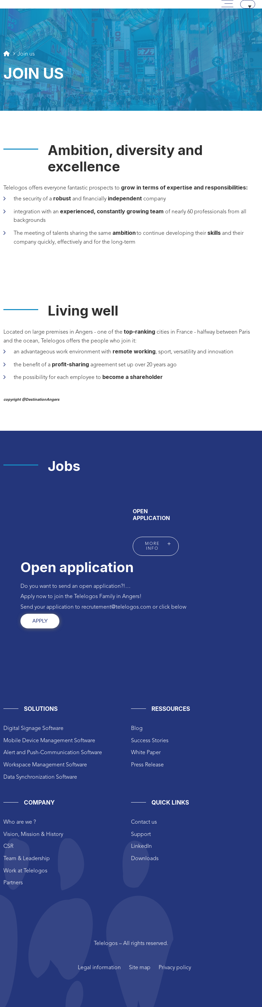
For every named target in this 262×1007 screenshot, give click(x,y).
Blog (137, 728)
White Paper (146, 753)
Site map (139, 968)
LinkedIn (141, 846)
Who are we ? (19, 822)
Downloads (145, 858)
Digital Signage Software (33, 728)
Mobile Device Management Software (49, 741)
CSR (8, 846)
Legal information (99, 968)
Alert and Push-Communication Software (52, 753)
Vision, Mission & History (33, 834)
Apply (39, 621)
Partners (13, 883)
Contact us (144, 822)
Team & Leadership (26, 858)
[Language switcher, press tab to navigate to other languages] (247, 4)
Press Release (147, 765)
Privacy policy (175, 968)
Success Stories (150, 741)
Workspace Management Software (45, 765)
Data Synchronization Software (40, 777)
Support (141, 834)
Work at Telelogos (25, 871)
